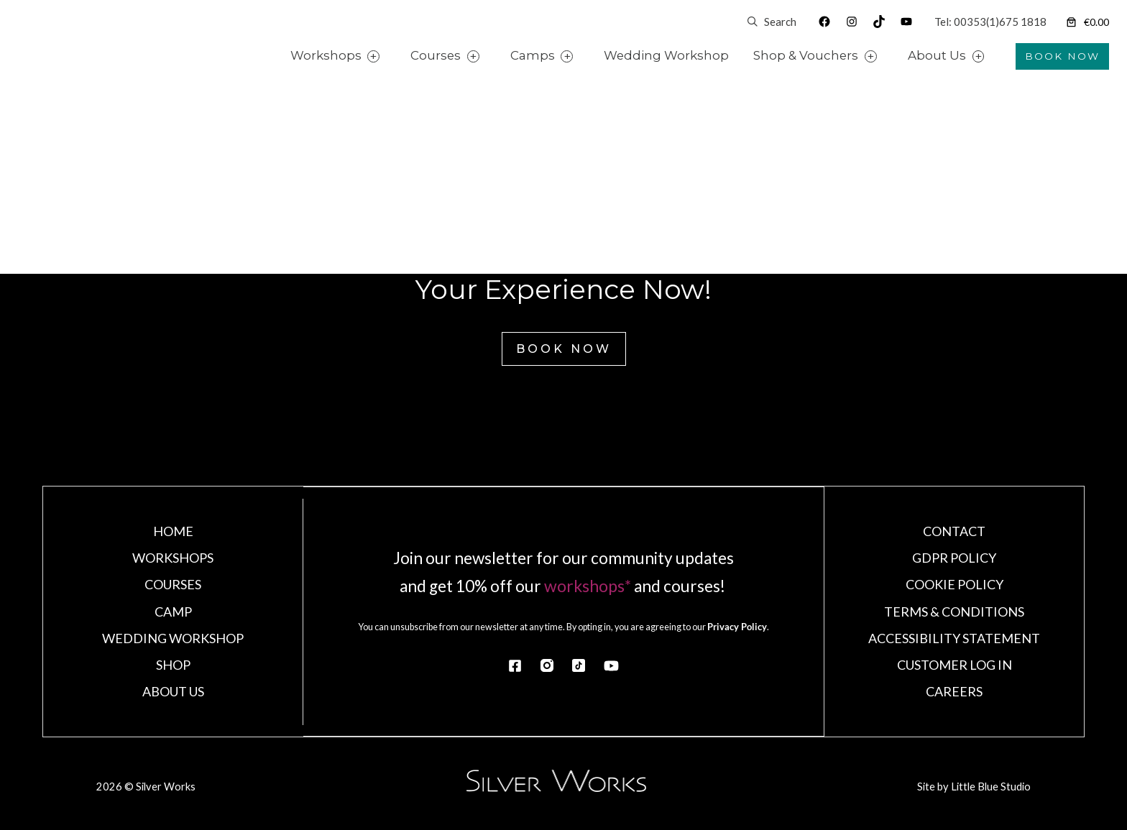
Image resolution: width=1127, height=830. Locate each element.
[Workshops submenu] (390, 56)
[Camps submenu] (584, 56)
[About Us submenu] (995, 56)
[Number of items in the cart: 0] (1086, 21)
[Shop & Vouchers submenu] (888, 56)
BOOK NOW (1062, 56)
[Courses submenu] (490, 56)
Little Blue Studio (989, 788)
